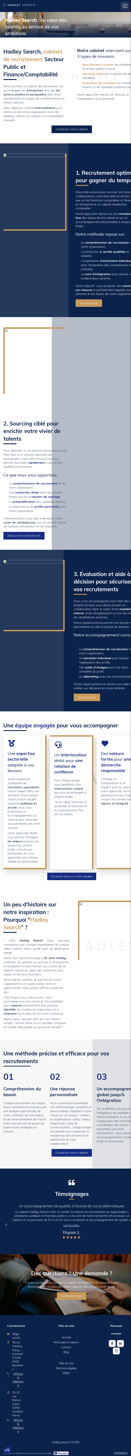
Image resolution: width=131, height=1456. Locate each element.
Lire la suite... (71, 1225)
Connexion (121, 1452)
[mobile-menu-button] (125, 6)
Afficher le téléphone (18, 1379)
